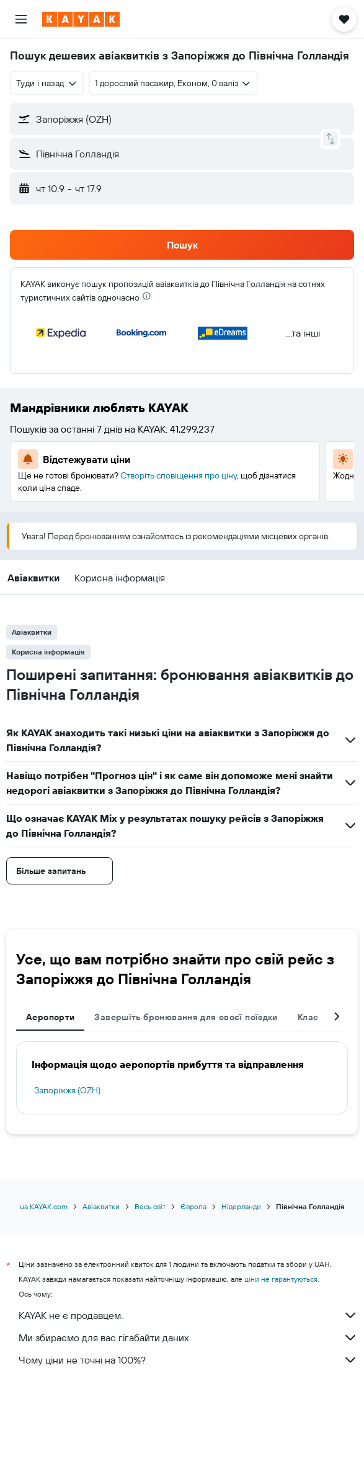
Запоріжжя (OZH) (67, 1090)
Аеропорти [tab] (50, 1017)
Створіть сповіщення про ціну (178, 475)
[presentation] (146, 296)
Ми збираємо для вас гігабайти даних (188, 1337)
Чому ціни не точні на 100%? (188, 1359)
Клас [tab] (308, 1017)
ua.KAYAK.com (44, 1206)
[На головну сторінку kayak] (81, 19)
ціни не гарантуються (280, 1279)
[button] (21, 19)
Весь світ (150, 1206)
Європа (193, 1206)
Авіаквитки (101, 1206)
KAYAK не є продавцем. (188, 1315)
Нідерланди (241, 1206)
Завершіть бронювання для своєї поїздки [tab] (185, 1017)
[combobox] (47, 83)
